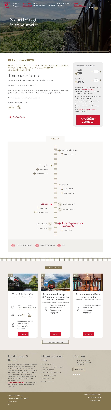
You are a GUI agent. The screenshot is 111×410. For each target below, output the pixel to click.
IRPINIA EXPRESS (47, 381)
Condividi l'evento (17, 117)
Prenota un (17, 5)
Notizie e (39, 4)
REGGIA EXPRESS (47, 378)
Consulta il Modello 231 (15, 395)
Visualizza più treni (55, 342)
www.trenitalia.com (88, 89)
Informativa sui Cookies (94, 397)
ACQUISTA (88, 120)
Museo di (27, 4)
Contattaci (79, 369)
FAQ (9, 404)
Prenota (23, 334)
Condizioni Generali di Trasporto (18, 398)
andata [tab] (55, 139)
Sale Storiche (78, 4)
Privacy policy (12, 401)
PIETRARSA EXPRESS (48, 376)
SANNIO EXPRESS (47, 370)
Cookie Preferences (95, 400)
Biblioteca (60, 4)
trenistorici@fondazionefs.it (87, 110)
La (51, 4)
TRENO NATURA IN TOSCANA (52, 367)
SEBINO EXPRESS (47, 364)
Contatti (68, 3)
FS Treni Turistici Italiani (16, 383)
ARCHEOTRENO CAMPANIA (51, 373)
